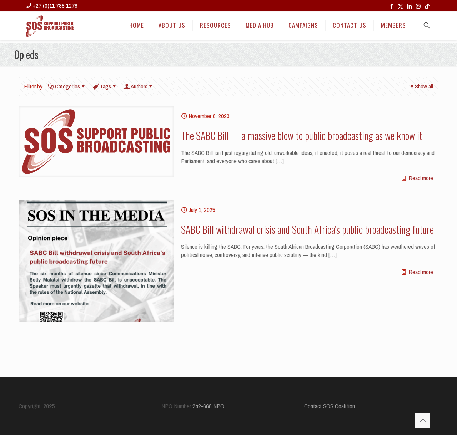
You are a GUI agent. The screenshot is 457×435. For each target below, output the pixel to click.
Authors (139, 86)
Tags (104, 86)
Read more (420, 178)
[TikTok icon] (427, 6)
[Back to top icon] (422, 420)
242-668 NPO (208, 406)
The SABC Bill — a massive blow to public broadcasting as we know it (301, 135)
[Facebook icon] (391, 6)
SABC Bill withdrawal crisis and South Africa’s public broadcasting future (307, 229)
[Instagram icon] (418, 6)
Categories (67, 86)
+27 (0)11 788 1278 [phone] (54, 5)
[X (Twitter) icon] (400, 6)
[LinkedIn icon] (409, 6)
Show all (421, 86)
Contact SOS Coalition (329, 406)
